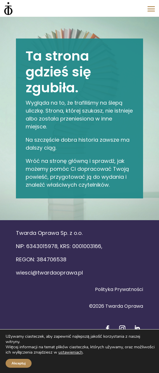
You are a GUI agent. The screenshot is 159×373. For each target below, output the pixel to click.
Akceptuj (19, 363)
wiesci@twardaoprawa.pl (49, 272)
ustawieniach (70, 352)
